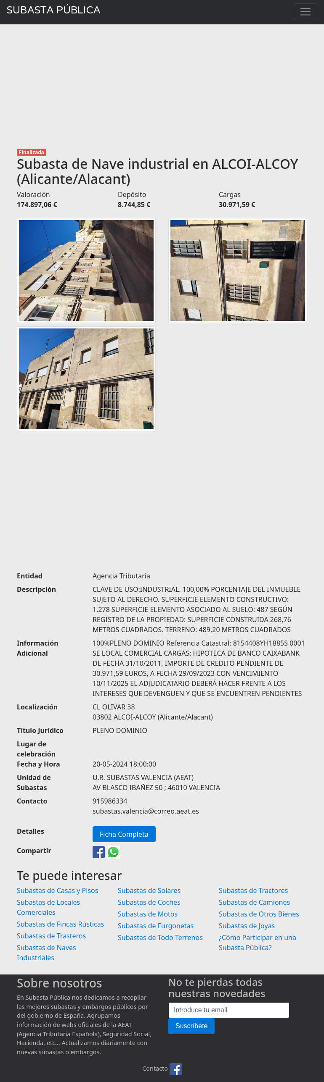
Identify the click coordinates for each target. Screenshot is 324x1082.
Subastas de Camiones (254, 902)
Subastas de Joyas (247, 925)
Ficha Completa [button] (124, 834)
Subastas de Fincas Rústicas (60, 924)
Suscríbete (191, 1025)
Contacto (155, 1069)
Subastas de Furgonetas (156, 925)
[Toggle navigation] (305, 11)
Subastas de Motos (148, 914)
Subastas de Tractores (253, 890)
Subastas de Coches (149, 902)
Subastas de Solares (149, 890)
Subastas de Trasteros (51, 935)
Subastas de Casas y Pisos (57, 890)
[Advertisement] (162, 86)
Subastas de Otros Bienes (259, 914)
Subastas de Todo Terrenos (160, 937)
